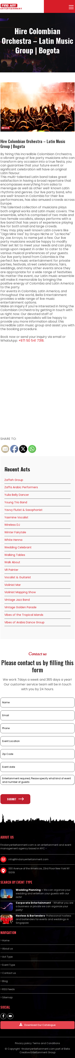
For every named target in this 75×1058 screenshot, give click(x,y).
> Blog (4, 981)
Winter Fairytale (15, 532)
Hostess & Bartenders (30, 915)
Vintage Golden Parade (20, 607)
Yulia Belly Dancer (16, 495)
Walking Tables (14, 555)
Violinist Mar (12, 585)
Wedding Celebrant (18, 547)
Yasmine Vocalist (16, 517)
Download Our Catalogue (37, 1025)
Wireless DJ (12, 525)
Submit (15, 799)
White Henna (13, 540)
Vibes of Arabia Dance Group (24, 622)
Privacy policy (23, 1043)
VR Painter (11, 570)
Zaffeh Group (13, 480)
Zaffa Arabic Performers (21, 487)
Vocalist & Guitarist (17, 577)
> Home (4, 940)
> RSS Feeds (7, 989)
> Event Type (7, 965)
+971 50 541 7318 (31, 340)
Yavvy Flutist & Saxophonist (23, 510)
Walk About (12, 562)
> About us (6, 948)
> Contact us (8, 973)
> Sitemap (6, 997)
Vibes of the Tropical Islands (23, 615)
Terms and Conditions (46, 1043)
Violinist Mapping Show (20, 592)
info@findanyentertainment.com (28, 859)
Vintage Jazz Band (17, 600)
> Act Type (6, 956)
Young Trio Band (15, 502)
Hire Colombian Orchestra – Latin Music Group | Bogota (32, 143)
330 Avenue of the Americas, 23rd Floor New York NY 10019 (39, 870)
